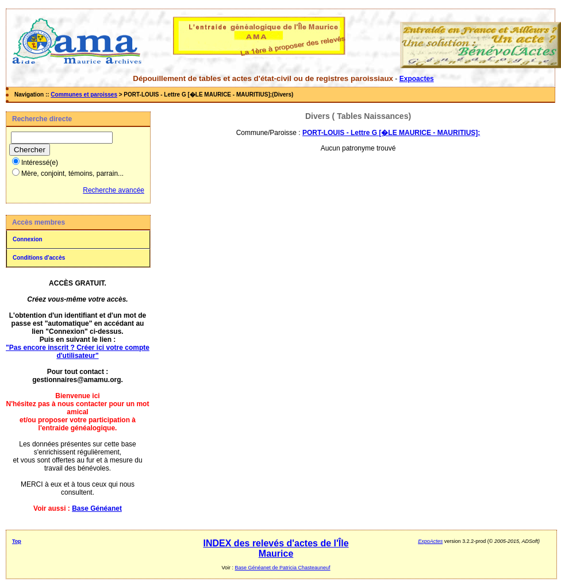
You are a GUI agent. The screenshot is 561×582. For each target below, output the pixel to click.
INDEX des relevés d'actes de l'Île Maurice (276, 548)
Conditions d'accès (39, 258)
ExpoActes (430, 541)
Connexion (28, 239)
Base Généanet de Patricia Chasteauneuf (283, 568)
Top (16, 541)
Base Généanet (97, 508)
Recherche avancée (113, 190)
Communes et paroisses (84, 94)
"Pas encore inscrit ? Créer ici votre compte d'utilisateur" (77, 352)
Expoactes (416, 79)
